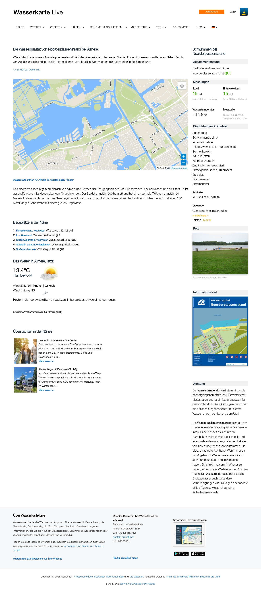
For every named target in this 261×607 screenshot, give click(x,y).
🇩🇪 (214, 27)
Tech (161, 27)
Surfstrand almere (26, 249)
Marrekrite (140, 27)
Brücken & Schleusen (106, 27)
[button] (182, 85)
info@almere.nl (200, 215)
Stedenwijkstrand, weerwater (31, 239)
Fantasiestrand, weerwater (30, 230)
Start (20, 27)
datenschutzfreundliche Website (137, 583)
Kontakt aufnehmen (123, 536)
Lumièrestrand (24, 235)
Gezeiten (58, 27)
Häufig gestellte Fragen (125, 557)
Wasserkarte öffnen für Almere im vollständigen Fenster (43, 179)
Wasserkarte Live (83, 576)
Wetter (37, 27)
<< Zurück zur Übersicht (26, 69)
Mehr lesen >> (46, 361)
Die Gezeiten (136, 576)
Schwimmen (181, 27)
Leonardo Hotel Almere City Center (57, 340)
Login (233, 11)
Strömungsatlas (115, 576)
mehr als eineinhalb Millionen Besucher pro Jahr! (193, 576)
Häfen (78, 27)
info (200, 27)
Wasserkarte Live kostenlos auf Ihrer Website (37, 558)
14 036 (207, 220)
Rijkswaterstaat (179, 168)
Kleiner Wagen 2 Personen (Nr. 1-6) (57, 369)
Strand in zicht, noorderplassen (33, 244)
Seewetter (99, 576)
